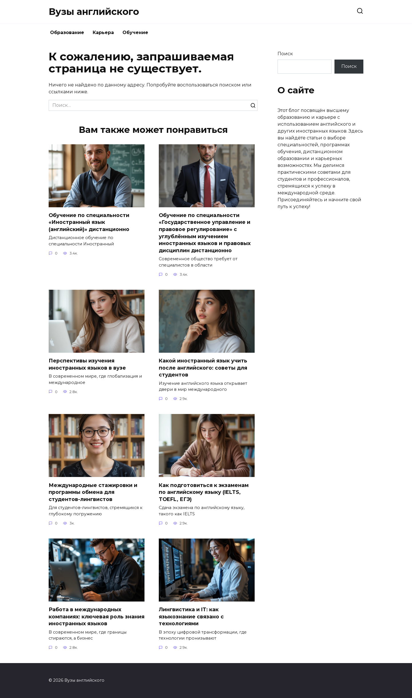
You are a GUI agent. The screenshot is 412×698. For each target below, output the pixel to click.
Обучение (135, 32)
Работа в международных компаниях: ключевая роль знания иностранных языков (96, 616)
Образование (67, 32)
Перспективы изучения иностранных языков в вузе (87, 364)
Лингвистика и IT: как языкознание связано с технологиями (191, 616)
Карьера (103, 32)
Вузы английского (94, 11)
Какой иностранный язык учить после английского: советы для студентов (203, 368)
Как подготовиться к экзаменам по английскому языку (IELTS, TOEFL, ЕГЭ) (204, 492)
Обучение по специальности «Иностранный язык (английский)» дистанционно (89, 222)
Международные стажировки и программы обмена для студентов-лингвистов (93, 492)
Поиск (285, 53)
